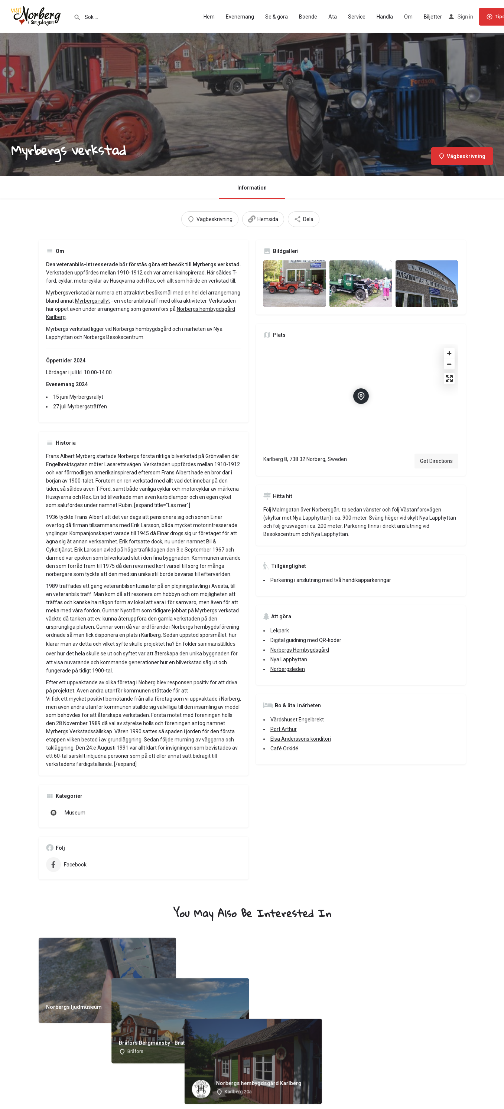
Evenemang (240, 17)
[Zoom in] (449, 353)
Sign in (465, 17)
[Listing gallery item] (294, 283)
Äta (332, 17)
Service (356, 17)
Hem (209, 17)
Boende (308, 17)
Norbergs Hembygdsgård (299, 650)
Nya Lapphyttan (288, 659)
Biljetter (433, 17)
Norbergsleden (287, 669)
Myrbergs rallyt (92, 301)
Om (408, 17)
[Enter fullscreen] (449, 378)
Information (252, 188)
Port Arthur (283, 729)
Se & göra (276, 17)
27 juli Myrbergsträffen (80, 406)
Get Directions (436, 461)
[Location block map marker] (361, 396)
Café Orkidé (284, 748)
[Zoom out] (449, 364)
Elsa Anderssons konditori (300, 739)
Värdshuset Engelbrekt (297, 720)
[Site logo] (37, 16)
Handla (385, 17)
